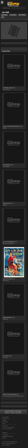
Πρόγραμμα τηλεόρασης (7, 436)
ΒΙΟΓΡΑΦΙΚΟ (4, 15)
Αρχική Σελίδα (5, 417)
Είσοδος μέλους (5, 418)
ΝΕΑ (3, 17)
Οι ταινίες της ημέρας (7, 428)
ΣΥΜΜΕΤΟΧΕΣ (13, 15)
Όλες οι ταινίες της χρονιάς (8, 427)
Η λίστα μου (4, 425)
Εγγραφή (4, 420)
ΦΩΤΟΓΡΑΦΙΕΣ (22, 15)
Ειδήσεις (4, 438)
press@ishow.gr (11, 443)
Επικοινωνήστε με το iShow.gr (13, 411)
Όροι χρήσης (5, 421)
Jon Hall (5, 12)
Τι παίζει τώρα (5, 434)
